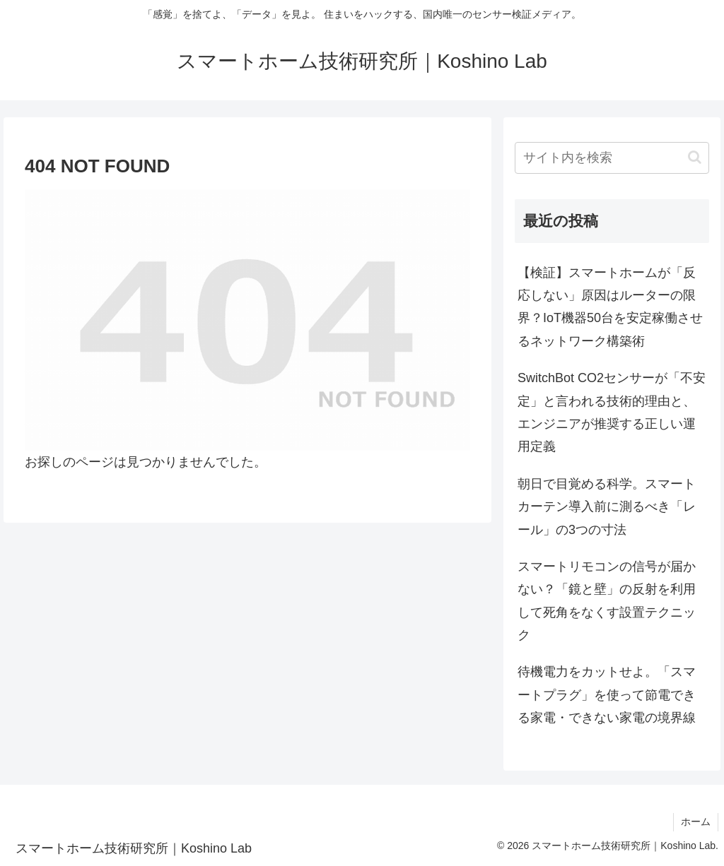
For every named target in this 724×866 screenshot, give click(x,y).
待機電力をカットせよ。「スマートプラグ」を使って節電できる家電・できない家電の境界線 (607, 695)
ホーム (696, 821)
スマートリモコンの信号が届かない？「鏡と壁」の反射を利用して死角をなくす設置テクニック (607, 600)
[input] (611, 158)
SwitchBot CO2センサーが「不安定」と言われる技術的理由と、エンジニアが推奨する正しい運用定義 (612, 412)
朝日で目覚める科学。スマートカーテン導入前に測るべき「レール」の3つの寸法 (607, 507)
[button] (694, 157)
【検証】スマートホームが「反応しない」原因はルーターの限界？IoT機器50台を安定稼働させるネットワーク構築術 (610, 307)
